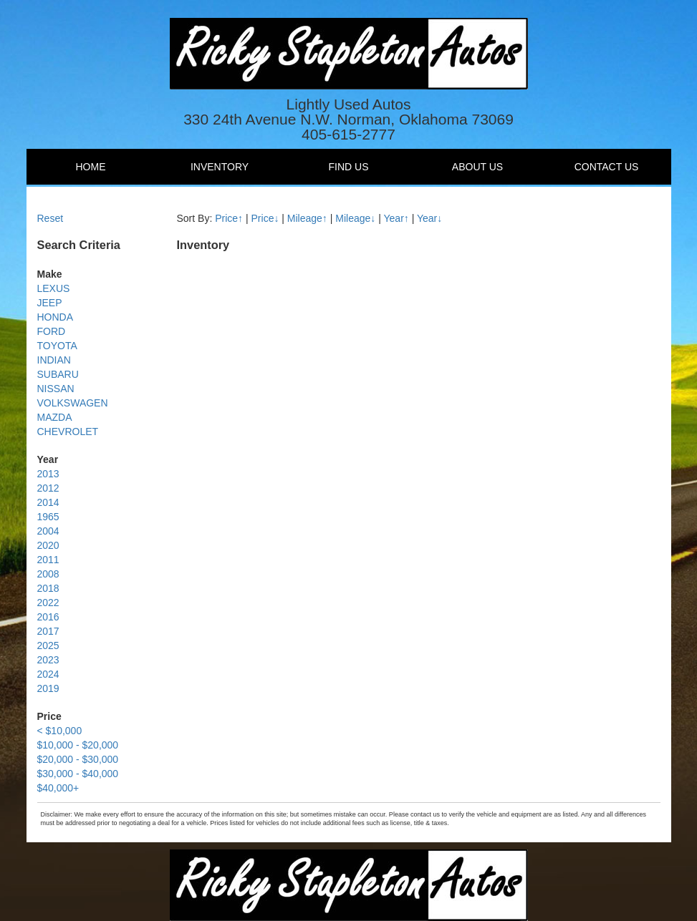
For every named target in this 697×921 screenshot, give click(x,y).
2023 (48, 660)
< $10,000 (59, 730)
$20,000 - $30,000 (78, 759)
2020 (48, 545)
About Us (477, 166)
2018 (48, 588)
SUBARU (58, 374)
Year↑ (396, 218)
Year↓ (429, 218)
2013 (48, 473)
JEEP (49, 302)
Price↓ (265, 218)
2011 (48, 559)
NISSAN (55, 388)
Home (91, 166)
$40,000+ (58, 788)
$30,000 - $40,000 (78, 773)
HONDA (55, 317)
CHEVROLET (68, 431)
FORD (51, 331)
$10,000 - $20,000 (78, 745)
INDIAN (54, 360)
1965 (48, 516)
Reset (50, 218)
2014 (48, 502)
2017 (48, 631)
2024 (48, 674)
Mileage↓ (355, 218)
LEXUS (53, 288)
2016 (48, 617)
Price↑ (229, 218)
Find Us (349, 166)
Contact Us (607, 166)
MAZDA (54, 417)
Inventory (220, 166)
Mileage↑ (307, 218)
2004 (48, 531)
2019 (48, 688)
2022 (48, 602)
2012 (48, 488)
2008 (48, 574)
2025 (48, 645)
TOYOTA (57, 345)
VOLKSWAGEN (72, 403)
